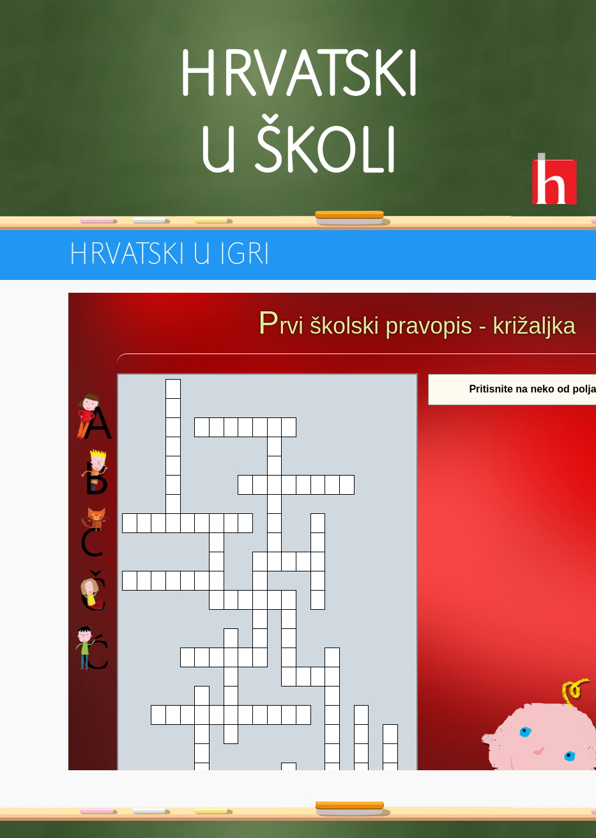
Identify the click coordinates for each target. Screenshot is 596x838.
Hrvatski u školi (298, 115)
